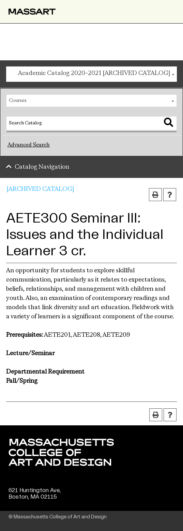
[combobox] (91, 74)
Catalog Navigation (42, 167)
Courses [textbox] (18, 100)
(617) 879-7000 (30, 503)
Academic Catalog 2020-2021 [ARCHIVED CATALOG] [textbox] (94, 73)
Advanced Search (28, 145)
